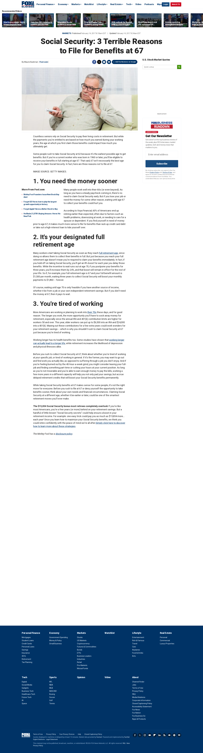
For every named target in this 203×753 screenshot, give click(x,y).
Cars (134, 647)
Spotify (174, 735)
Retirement (26, 659)
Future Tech (26, 697)
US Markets (81, 640)
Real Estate (116, 4)
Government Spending (58, 637)
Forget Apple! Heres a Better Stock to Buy (41, 209)
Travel (134, 644)
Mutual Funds (82, 668)
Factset (99, 737)
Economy (62, 4)
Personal (163, 637)
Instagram (145, 735)
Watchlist (89, 4)
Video (138, 4)
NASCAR (53, 691)
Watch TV (176, 4)
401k (24, 656)
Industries (81, 659)
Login (165, 4)
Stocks (80, 637)
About (135, 677)
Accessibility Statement (142, 707)
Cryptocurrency (83, 644)
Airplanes (136, 650)
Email (109, 62)
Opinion (81, 677)
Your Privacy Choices (66, 734)
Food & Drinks (137, 653)
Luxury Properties (167, 644)
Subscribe (161, 163)
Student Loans (28, 640)
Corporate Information (141, 700)
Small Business (55, 644)
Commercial (165, 640)
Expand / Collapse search (159, 4)
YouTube (150, 735)
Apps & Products (139, 719)
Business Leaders (84, 656)
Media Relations (138, 697)
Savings (25, 650)
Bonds (79, 650)
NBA (51, 685)
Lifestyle (101, 4)
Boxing (52, 694)
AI (22, 700)
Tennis (52, 703)
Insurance (26, 653)
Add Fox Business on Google (125, 62)
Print (104, 62)
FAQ (134, 694)
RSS (164, 735)
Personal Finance (45, 4)
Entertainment (138, 637)
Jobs (134, 685)
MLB (51, 688)
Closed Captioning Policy (142, 703)
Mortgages (26, 637)
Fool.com (44, 62)
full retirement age (108, 253)
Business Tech (28, 691)
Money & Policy (55, 640)
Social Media (27, 685)
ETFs (79, 653)
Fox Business (28, 4)
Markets (75, 4)
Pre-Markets (82, 665)
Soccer (52, 697)
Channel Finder (138, 682)
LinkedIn (159, 735)
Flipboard (155, 735)
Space (24, 703)
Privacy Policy (154, 172)
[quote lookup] (159, 67)
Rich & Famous (138, 640)
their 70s (91, 312)
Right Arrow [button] (198, 20)
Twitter (99, 62)
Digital (24, 682)
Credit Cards (27, 644)
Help (79, 734)
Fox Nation (136, 713)
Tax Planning (27, 662)
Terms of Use (167, 172)
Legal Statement (52, 739)
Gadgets (25, 688)
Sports (52, 677)
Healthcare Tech (28, 694)
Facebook (94, 62)
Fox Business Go (138, 716)
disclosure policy (64, 433)
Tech (128, 4)
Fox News (136, 710)
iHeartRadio (179, 735)
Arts (134, 656)
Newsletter (169, 735)
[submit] (179, 67)
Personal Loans (28, 647)
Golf (51, 700)
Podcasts (149, 4)
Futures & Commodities (86, 647)
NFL (50, 682)
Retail (79, 662)
